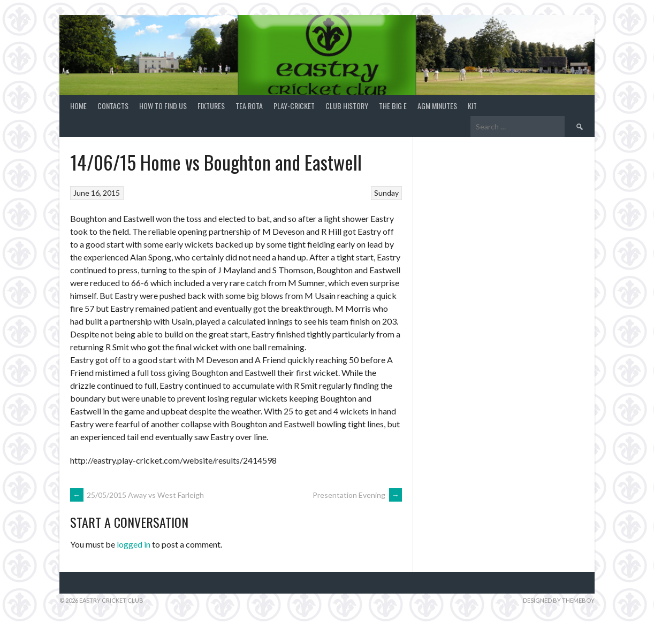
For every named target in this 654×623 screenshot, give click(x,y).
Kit (472, 105)
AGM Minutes (437, 105)
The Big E (393, 105)
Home (78, 105)
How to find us (163, 105)
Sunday (386, 192)
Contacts (112, 105)
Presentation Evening (357, 494)
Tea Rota (249, 105)
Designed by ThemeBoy (559, 600)
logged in (133, 544)
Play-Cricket (294, 105)
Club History (346, 105)
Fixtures (211, 105)
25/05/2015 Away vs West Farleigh (137, 494)
